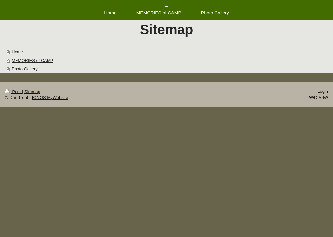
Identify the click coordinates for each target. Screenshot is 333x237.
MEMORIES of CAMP (32, 60)
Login (322, 91)
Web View (318, 97)
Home (17, 51)
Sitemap (32, 91)
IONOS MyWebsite (50, 97)
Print (13, 91)
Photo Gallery (25, 68)
